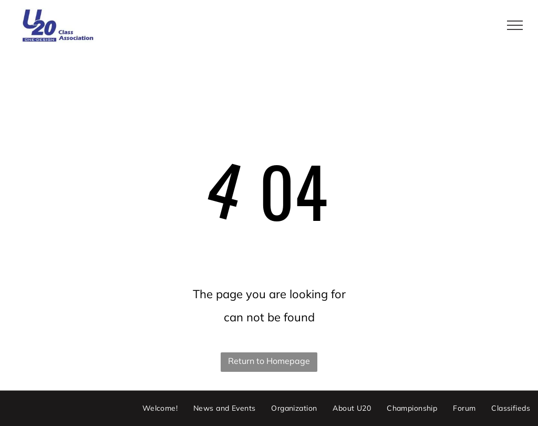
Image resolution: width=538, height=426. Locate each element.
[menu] (515, 25)
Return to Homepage (269, 361)
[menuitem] (159, 408)
